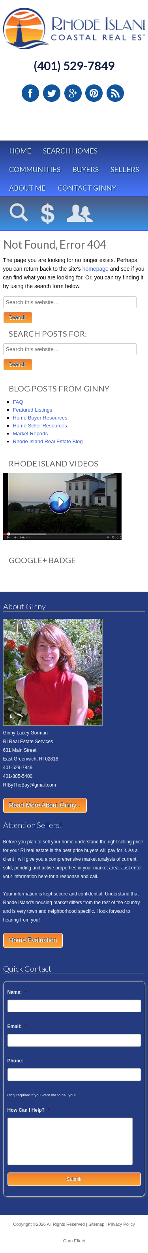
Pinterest (94, 93)
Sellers (125, 169)
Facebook (30, 93)
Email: (17, 1026)
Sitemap (96, 1224)
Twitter (51, 93)
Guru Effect (74, 1240)
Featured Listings (32, 410)
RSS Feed (115, 93)
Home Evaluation (33, 940)
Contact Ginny (87, 188)
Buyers (85, 169)
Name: (17, 992)
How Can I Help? (28, 1110)
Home (20, 150)
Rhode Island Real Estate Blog (48, 441)
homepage (95, 269)
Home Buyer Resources (40, 418)
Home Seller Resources (40, 426)
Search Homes (70, 150)
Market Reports (30, 433)
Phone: (15, 1061)
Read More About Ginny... (45, 805)
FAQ (18, 402)
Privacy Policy (121, 1224)
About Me (27, 188)
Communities (34, 169)
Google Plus (73, 93)
